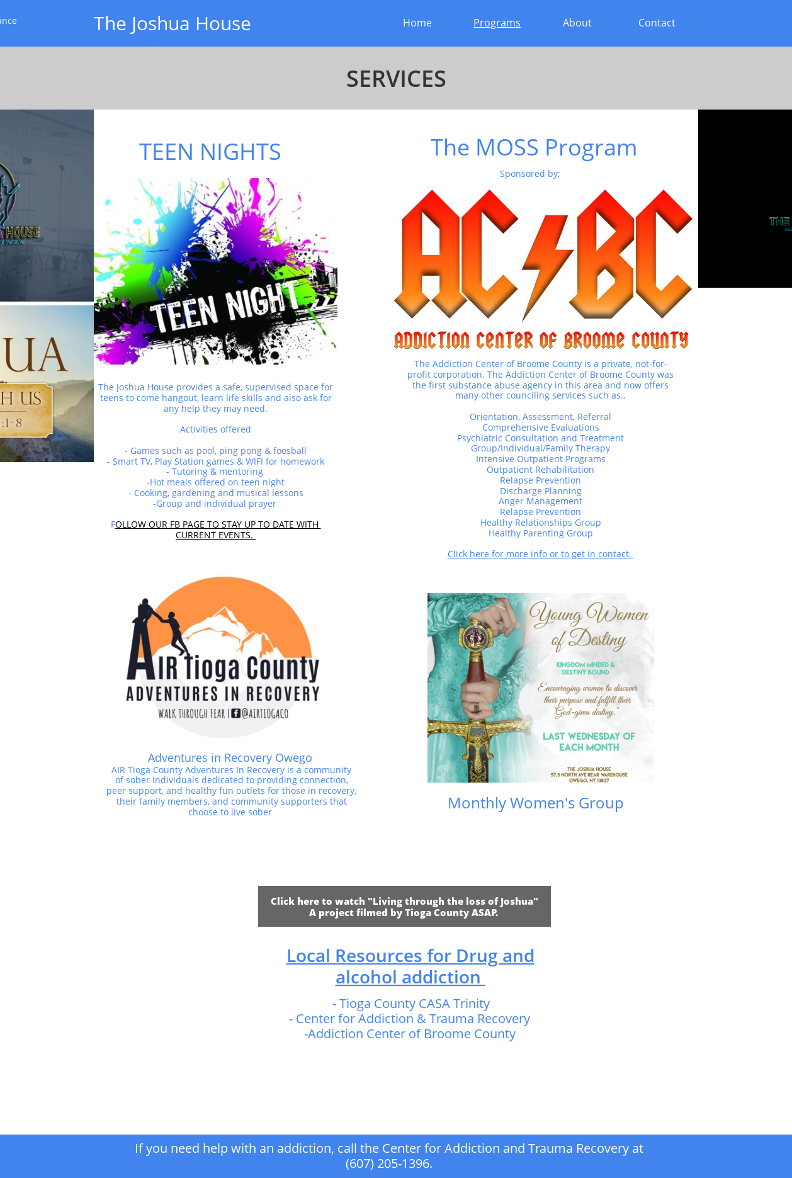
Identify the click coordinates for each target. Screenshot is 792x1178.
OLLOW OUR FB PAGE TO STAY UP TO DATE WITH (218, 524)
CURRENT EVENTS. (216, 535)
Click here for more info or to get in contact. (541, 554)
